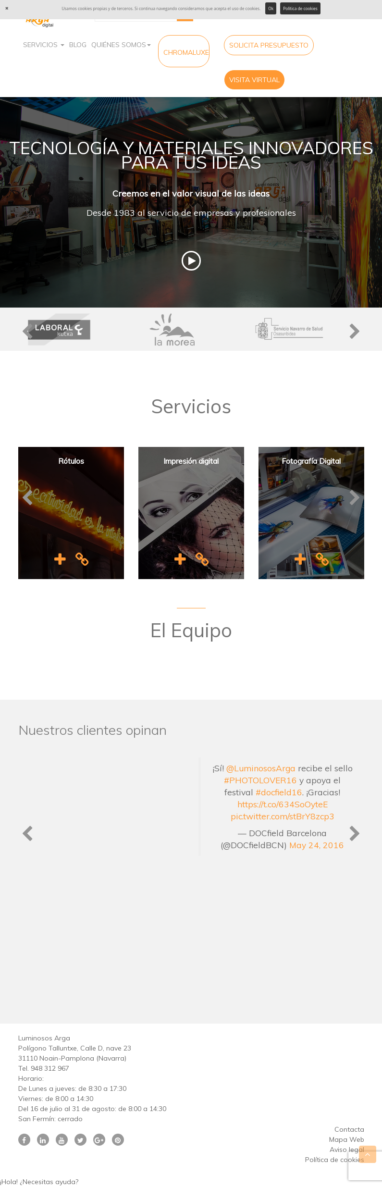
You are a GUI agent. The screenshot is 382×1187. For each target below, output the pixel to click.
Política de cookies (300, 8)
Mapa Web (346, 1139)
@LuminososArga (261, 768)
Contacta (349, 1129)
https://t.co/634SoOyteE (282, 804)
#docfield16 (279, 792)
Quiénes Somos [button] (121, 44)
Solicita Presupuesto (268, 45)
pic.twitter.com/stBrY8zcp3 (282, 816)
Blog (77, 44)
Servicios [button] (43, 44)
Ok (270, 8)
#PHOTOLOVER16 (260, 780)
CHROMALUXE (186, 52)
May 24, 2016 (316, 845)
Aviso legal (347, 1149)
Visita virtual (254, 79)
